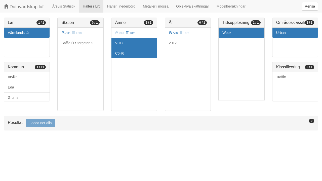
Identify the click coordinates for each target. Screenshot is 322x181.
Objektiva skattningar (192, 6)
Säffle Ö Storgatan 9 (77, 43)
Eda (11, 87)
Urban (281, 33)
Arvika (13, 77)
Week (226, 33)
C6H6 (119, 53)
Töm (130, 33)
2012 (173, 43)
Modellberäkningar (231, 6)
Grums (13, 98)
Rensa (310, 6)
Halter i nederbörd (121, 6)
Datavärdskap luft (24, 6)
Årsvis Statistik (63, 6)
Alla (66, 33)
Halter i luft (91, 6)
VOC (119, 43)
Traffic (281, 77)
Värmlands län (19, 33)
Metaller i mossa (156, 6)
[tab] (161, 123)
